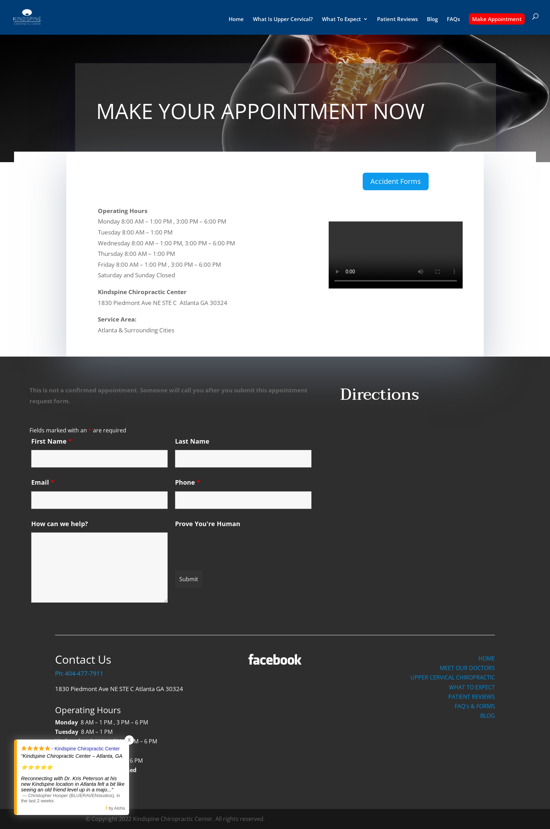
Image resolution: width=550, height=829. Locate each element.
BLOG (487, 715)
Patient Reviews (397, 19)
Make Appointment (497, 18)
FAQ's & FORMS (475, 706)
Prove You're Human (207, 523)
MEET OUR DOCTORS (467, 668)
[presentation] (228, 546)
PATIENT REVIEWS (471, 697)
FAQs (453, 19)
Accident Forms (395, 181)
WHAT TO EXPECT (472, 687)
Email (42, 482)
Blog (432, 19)
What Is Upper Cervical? (283, 19)
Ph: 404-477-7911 (79, 673)
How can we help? (59, 523)
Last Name (192, 441)
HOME (486, 658)
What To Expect (341, 19)
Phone (187, 482)
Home (236, 19)
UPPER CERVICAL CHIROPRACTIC (452, 677)
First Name (51, 441)
